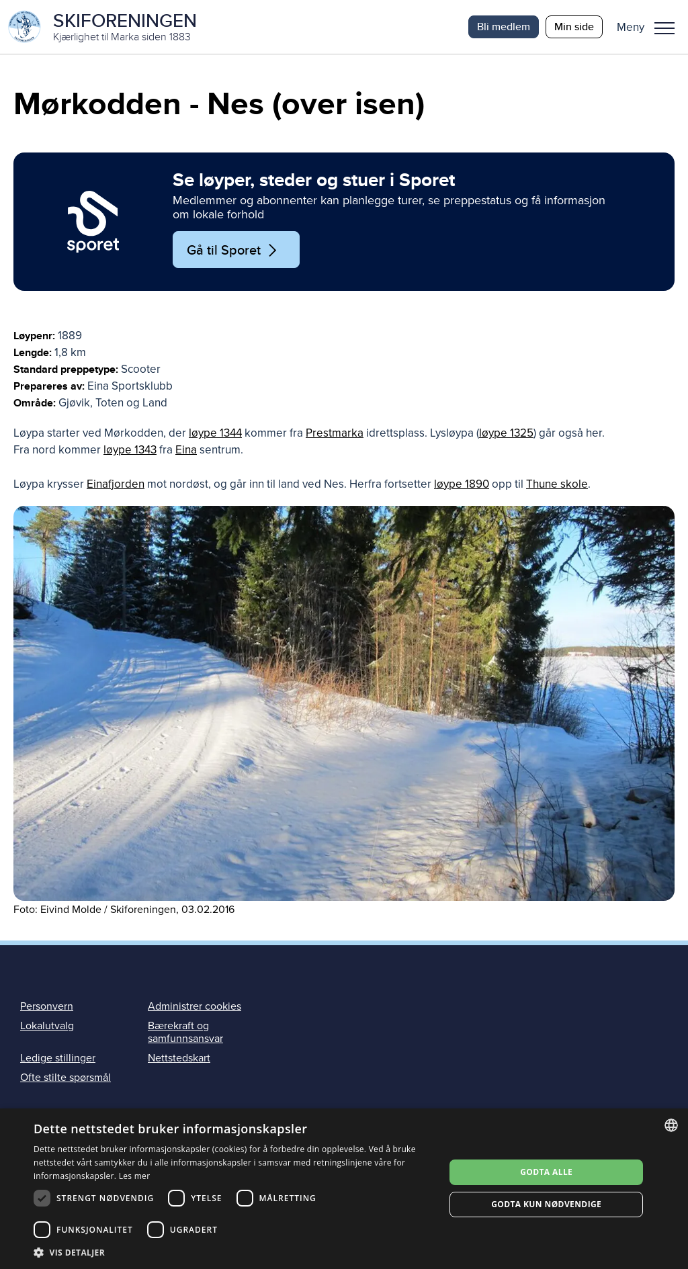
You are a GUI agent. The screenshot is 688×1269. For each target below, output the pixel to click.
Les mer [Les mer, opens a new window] (134, 1176)
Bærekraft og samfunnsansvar (185, 1032)
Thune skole (557, 484)
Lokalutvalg (47, 1026)
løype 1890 (461, 484)
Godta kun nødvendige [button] (546, 1204)
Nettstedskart (179, 1058)
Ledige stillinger (57, 1058)
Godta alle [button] (546, 1172)
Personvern (46, 1006)
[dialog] (344, 1188)
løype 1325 (506, 433)
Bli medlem (503, 26)
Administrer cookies (194, 1006)
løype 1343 (130, 450)
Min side (574, 26)
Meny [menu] (664, 28)
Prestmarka (334, 433)
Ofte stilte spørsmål (65, 1077)
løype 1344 (215, 433)
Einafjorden (115, 484)
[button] (650, 27)
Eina (186, 450)
